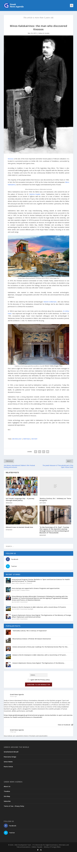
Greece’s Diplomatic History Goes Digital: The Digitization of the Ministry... (38, 663)
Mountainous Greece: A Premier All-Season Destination (31, 639)
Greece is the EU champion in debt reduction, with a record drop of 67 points (39, 607)
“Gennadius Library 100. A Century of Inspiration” (29, 631)
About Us (7, 786)
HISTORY (34, 439)
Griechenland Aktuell (11, 752)
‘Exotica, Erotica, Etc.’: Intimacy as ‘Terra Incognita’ (55, 499)
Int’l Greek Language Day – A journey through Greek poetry (20, 499)
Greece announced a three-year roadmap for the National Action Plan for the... (40, 647)
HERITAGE (26, 439)
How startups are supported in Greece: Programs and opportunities (35, 588)
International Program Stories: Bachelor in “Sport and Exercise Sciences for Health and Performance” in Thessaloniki (41, 580)
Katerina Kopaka (34, 194)
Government (23, 602)
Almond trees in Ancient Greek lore (19, 527)
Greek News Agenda (17, 694)
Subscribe (7, 801)
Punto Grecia (8, 767)
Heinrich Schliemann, (50, 302)
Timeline (7, 791)
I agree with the (39, 680)
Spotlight (30, 609)
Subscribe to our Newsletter (38, 684)
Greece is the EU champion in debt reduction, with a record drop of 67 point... (39, 655)
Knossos (10, 159)
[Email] (38, 675)
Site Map (7, 796)
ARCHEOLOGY (16, 439)
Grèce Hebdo (8, 762)
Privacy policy (45, 680)
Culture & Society (43, 33)
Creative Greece (24, 590)
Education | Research (26, 583)
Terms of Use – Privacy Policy (14, 806)
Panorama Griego (10, 757)
